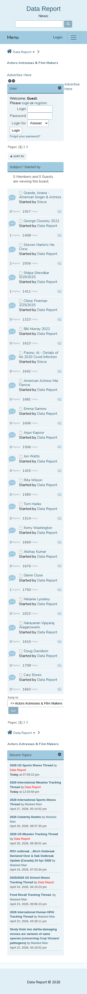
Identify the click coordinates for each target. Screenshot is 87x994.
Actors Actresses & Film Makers (32, 63)
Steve (42, 202)
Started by (32, 167)
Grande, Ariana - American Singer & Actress (40, 195)
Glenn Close (33, 575)
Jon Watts (32, 456)
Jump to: (13, 697)
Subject (16, 167)
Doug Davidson (36, 651)
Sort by (17, 156)
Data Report (43, 8)
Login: (21, 109)
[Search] (39, 24)
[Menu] (73, 37)
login (25, 103)
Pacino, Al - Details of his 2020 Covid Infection (38, 354)
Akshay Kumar (35, 551)
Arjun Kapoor (34, 432)
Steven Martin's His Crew (37, 246)
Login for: (19, 123)
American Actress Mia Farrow (38, 382)
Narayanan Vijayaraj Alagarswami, (36, 625)
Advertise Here (19, 75)
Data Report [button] (22, 52)
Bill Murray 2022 (37, 329)
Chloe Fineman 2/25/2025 (33, 303)
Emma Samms (35, 408)
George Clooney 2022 (41, 221)
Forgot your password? (25, 136)
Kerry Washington (38, 527)
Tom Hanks (32, 504)
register (41, 103)
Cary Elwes (33, 675)
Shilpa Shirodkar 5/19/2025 (34, 275)
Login (57, 37)
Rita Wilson (33, 480)
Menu (13, 37)
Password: (18, 116)
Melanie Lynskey (37, 599)
